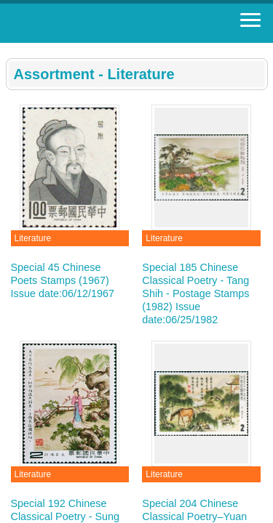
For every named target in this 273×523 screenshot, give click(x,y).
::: (10, 49)
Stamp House (91, 23)
